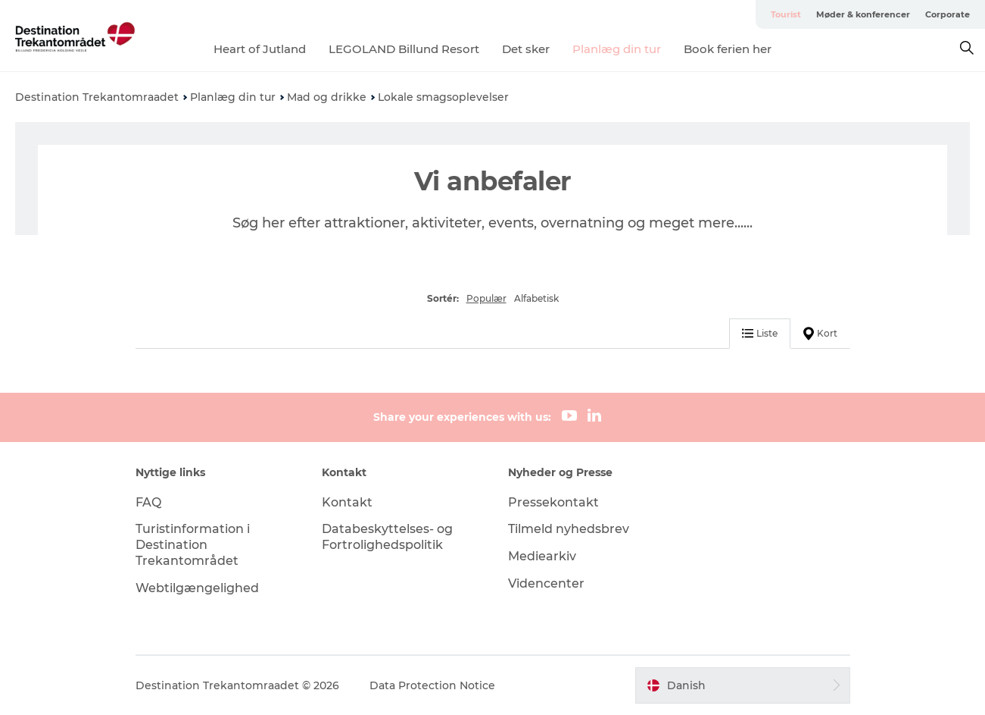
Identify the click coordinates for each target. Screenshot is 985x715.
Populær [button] (486, 298)
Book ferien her (727, 49)
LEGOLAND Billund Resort (404, 49)
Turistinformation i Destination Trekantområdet (193, 545)
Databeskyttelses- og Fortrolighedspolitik (387, 537)
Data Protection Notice (432, 685)
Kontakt (347, 502)
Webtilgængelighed (197, 588)
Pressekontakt (553, 502)
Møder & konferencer (863, 14)
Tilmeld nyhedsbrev (568, 529)
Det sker (526, 49)
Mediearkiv (542, 556)
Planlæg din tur (616, 49)
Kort (820, 333)
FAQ (148, 502)
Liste (760, 333)
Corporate (947, 14)
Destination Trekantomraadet (97, 97)
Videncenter (546, 583)
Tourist (786, 14)
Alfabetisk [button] (536, 298)
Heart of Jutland (260, 49)
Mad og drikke (326, 97)
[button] (742, 685)
